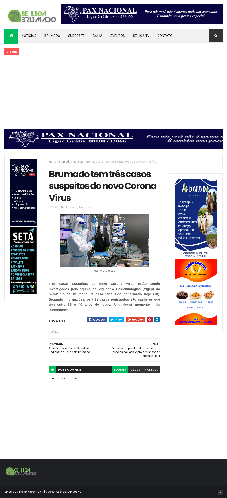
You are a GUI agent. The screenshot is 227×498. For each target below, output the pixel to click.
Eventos (117, 36)
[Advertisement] (113, 93)
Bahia (98, 36)
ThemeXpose (27, 491)
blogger (120, 369)
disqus (135, 369)
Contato (165, 36)
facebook (151, 369)
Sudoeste (76, 36)
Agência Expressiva (68, 491)
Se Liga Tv (141, 36)
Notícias (29, 36)
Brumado (52, 36)
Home (53, 161)
